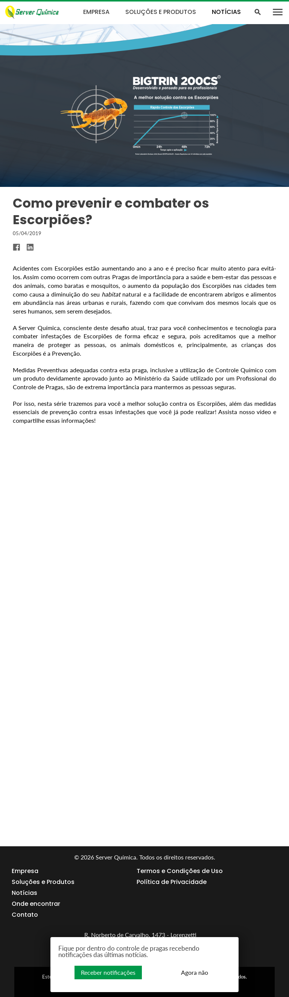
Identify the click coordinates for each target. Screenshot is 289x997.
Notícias (226, 12)
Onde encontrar (36, 904)
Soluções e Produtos (160, 12)
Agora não (194, 972)
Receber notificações (108, 972)
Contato (25, 915)
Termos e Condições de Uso (180, 871)
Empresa (96, 12)
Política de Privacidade (172, 882)
